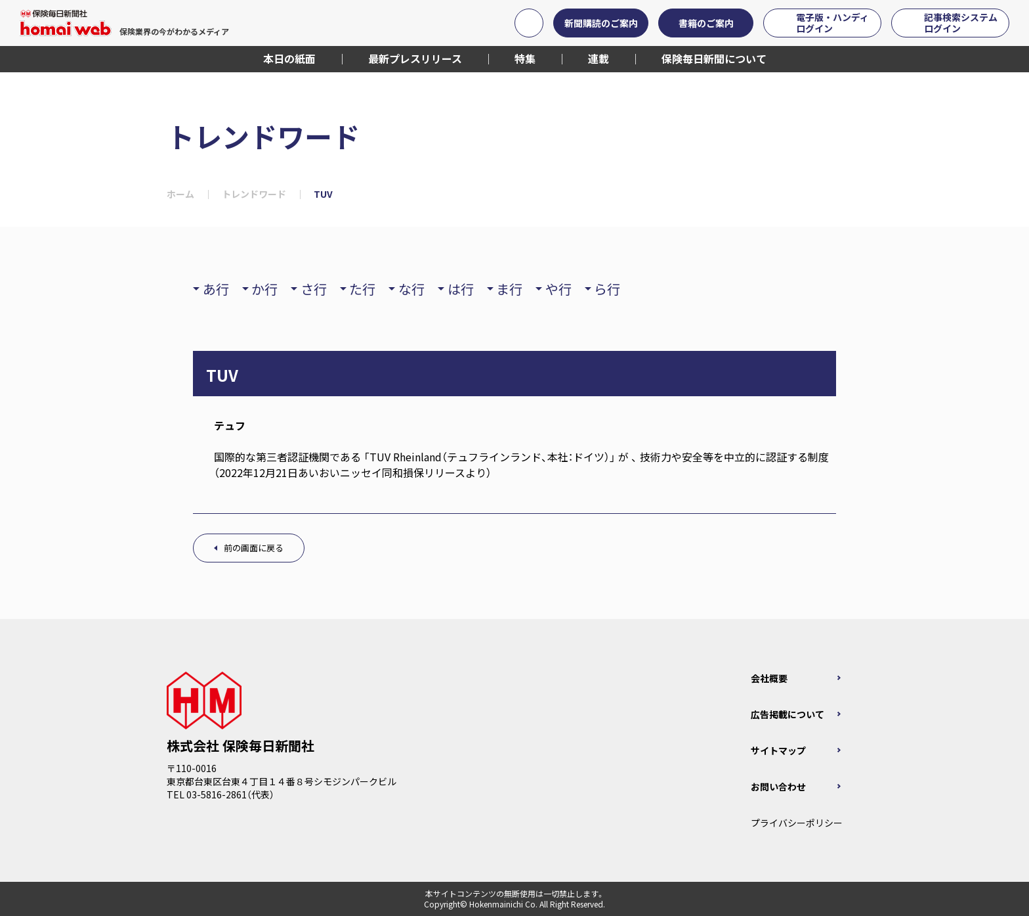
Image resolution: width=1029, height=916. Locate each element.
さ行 (314, 288)
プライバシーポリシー (797, 822)
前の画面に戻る (254, 547)
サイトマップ (778, 750)
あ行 (216, 288)
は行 (461, 288)
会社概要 (769, 678)
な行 (411, 288)
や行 (558, 288)
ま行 (509, 288)
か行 (264, 288)
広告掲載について (787, 714)
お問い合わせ (778, 786)
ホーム (180, 193)
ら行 (607, 288)
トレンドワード (254, 193)
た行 (362, 288)
